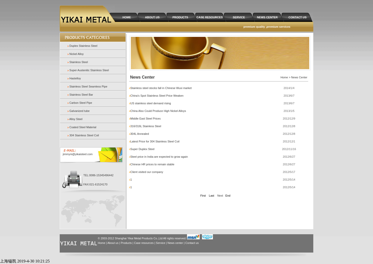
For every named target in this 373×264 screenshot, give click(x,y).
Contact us (192, 242)
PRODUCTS (180, 17)
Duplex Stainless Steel (83, 45)
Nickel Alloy (76, 53)
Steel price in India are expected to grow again (159, 156)
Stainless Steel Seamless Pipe (88, 86)
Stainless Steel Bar (81, 94)
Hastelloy (75, 78)
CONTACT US (297, 17)
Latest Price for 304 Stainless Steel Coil (154, 141)
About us (112, 242)
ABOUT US (152, 17)
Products (126, 242)
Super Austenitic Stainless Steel (89, 70)
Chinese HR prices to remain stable (152, 164)
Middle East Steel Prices (145, 118)
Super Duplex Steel (142, 149)
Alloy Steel (75, 119)
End (227, 195)
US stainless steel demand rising (150, 103)
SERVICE (239, 17)
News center (175, 242)
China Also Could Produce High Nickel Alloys (158, 110)
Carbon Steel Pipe (80, 102)
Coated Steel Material (82, 127)
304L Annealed (139, 133)
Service (160, 242)
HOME (126, 17)
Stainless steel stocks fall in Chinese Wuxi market (161, 88)
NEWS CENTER (267, 17)
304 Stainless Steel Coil (84, 135)
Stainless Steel (78, 62)
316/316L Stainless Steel (145, 126)
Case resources (144, 242)
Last (211, 195)
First (203, 195)
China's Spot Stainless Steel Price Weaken (156, 95)
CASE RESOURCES (209, 17)
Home (101, 242)
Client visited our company (146, 171)
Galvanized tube (79, 110)
